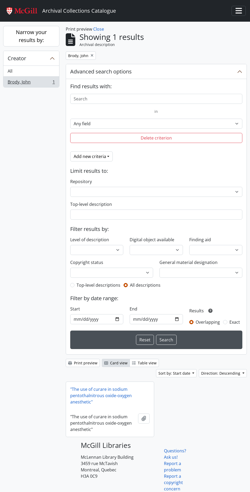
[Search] (156, 99)
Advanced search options (101, 71)
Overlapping (208, 322)
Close (98, 29)
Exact (234, 322)
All (10, 71)
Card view (116, 362)
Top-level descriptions (98, 285)
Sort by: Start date (174, 373)
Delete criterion (156, 138)
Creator (17, 58)
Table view (144, 362)
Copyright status (86, 262)
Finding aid (200, 240)
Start (75, 309)
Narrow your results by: (31, 36)
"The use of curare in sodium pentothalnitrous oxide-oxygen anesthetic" (101, 395)
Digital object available (152, 240)
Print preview (82, 362)
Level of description (89, 240)
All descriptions (145, 285)
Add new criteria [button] (90, 156)
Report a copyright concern (173, 482)
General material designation (188, 262)
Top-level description (91, 204)
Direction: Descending (221, 373)
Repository (81, 181)
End (133, 309)
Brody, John (31, 83)
